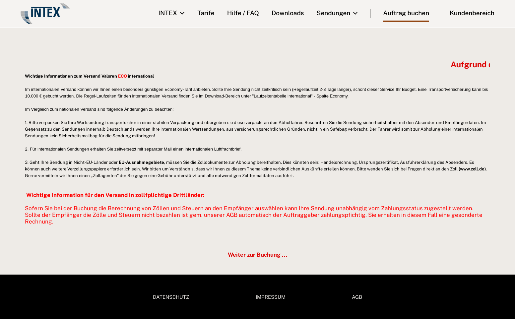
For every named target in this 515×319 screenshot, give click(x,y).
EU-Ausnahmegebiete (141, 162)
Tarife (205, 13)
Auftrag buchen (406, 13)
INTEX (167, 13)
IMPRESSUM (271, 297)
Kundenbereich (467, 13)
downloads (288, 13)
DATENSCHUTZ (171, 297)
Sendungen (334, 13)
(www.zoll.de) (472, 168)
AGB (357, 297)
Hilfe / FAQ (243, 13)
